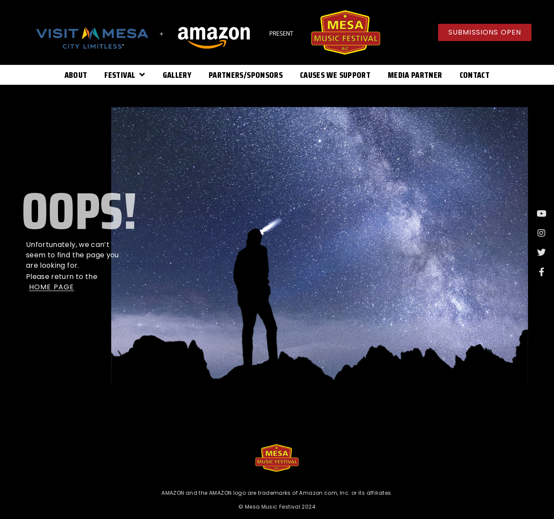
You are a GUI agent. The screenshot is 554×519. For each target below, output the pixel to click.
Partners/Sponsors (246, 75)
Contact (475, 75)
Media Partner (415, 75)
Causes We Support (335, 75)
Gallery (177, 75)
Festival (124, 74)
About (75, 75)
